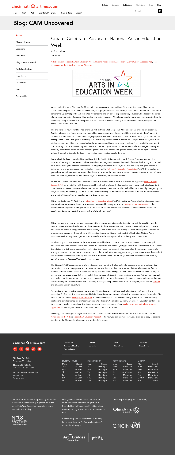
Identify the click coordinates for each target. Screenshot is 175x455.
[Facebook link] (21, 349)
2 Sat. (141, 378)
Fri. (63, 375)
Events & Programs (47, 13)
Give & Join (66, 13)
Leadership (21, 49)
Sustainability (21, 96)
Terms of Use (18, 378)
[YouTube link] (39, 349)
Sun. (64, 381)
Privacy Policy (19, 375)
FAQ (18, 89)
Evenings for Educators (82, 65)
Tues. (64, 367)
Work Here (20, 56)
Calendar (115, 5)
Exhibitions (127, 5)
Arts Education (57, 62)
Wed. (64, 370)
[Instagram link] (27, 349)
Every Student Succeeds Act (139, 62)
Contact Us (21, 83)
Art (32, 13)
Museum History (23, 42)
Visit (24, 13)
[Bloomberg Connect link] (15, 349)
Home (14, 13)
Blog (151, 5)
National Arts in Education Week (79, 62)
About (79, 13)
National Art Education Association (110, 62)
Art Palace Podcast (24, 69)
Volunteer (143, 342)
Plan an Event (69, 349)
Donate (92, 342)
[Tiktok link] (33, 349)
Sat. (64, 378)
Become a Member (71, 346)
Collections (140, 5)
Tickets (105, 5)
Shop (159, 5)
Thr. (64, 372)
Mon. (64, 364)
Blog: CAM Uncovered (26, 62)
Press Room (21, 76)
